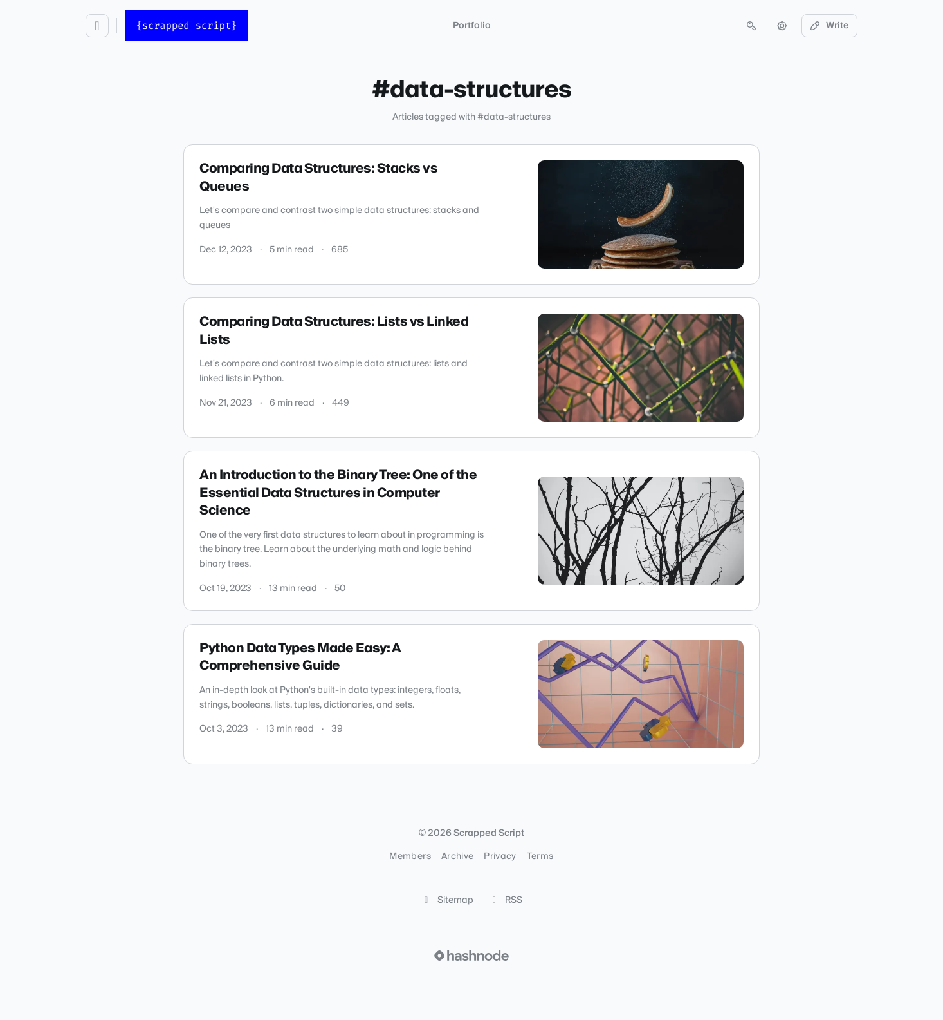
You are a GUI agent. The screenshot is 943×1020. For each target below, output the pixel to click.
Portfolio (472, 25)
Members (409, 856)
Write (830, 25)
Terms (540, 856)
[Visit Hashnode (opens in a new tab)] (471, 955)
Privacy (500, 856)
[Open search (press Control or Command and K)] (751, 25)
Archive (457, 856)
